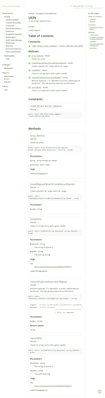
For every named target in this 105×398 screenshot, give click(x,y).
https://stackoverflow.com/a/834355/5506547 (53, 267)
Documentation (11, 6)
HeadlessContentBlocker (16, 34)
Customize (10, 26)
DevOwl (7, 17)
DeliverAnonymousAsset (16, 28)
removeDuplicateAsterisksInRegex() (46, 77)
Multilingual (11, 37)
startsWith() (37, 87)
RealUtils (9, 46)
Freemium (10, 31)
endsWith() (36, 70)
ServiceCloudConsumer (15, 49)
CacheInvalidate (12, 20)
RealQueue (10, 43)
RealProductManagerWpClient (18, 40)
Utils (8, 59)
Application (8, 68)
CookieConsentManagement (17, 23)
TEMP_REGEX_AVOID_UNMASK (44, 46)
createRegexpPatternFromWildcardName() (49, 63)
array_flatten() (38, 56)
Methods (92, 21)
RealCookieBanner (13, 52)
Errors (6, 79)
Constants (93, 19)
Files (6, 90)
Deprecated (9, 76)
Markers (7, 82)
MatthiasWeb (9, 56)
